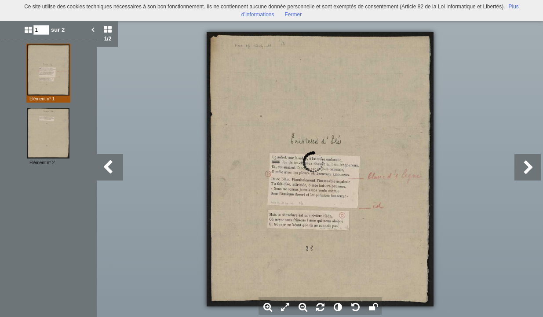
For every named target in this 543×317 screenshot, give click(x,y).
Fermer (293, 14)
